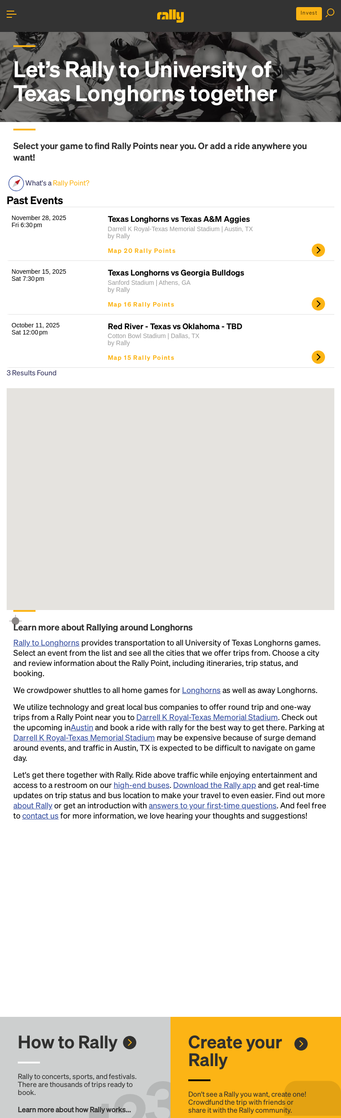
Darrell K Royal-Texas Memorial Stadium (207, 717)
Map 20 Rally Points (142, 250)
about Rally (32, 805)
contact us (40, 815)
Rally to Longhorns (46, 642)
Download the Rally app (214, 784)
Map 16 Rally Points (141, 304)
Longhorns (201, 690)
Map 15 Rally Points (141, 357)
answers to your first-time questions (213, 805)
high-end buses (142, 784)
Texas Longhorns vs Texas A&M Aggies (179, 218)
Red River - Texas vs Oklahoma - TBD (175, 326)
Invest (309, 12)
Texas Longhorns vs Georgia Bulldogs (176, 272)
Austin (82, 727)
